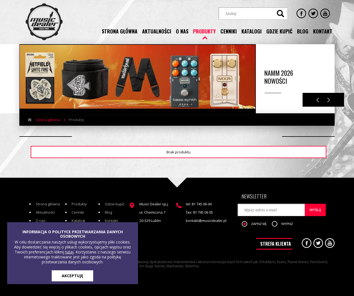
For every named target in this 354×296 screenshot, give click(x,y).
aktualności (156, 31)
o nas (182, 31)
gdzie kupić (279, 31)
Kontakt (111, 220)
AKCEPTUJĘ (72, 275)
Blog (108, 212)
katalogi (251, 31)
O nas (41, 220)
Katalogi (78, 220)
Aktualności (45, 212)
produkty (204, 31)
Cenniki (78, 212)
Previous (317, 100)
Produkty (79, 203)
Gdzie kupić (114, 203)
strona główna (119, 31)
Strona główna (48, 119)
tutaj (69, 252)
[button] (257, 224)
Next (328, 100)
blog (302, 31)
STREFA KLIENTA (275, 243)
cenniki (228, 31)
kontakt (322, 31)
